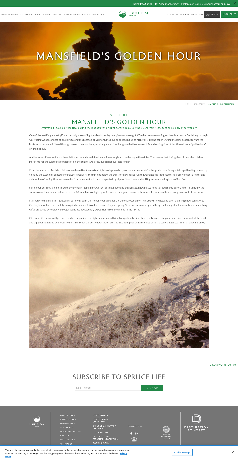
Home (187, 104)
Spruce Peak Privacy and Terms (104, 427)
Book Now (229, 14)
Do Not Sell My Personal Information (105, 437)
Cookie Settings (182, 452)
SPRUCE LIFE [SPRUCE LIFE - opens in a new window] (173, 14)
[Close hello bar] (234, 3)
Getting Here (67, 423)
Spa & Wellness (50, 14)
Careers (64, 435)
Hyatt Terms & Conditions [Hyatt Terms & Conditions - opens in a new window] (100, 420)
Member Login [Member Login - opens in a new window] (68, 419)
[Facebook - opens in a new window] (131, 433)
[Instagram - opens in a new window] (137, 433)
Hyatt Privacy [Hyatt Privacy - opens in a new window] (100, 415)
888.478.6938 (135, 426)
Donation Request (70, 431)
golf (103, 14)
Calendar (185, 14)
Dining (37, 14)
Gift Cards (66, 444)
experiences (26, 14)
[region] (119, 452)
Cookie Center (101, 443)
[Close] (232, 452)
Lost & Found (100, 432)
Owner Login (67, 415)
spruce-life (199, 104)
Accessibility (67, 427)
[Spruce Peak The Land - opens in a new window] (166, 432)
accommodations (9, 14)
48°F (212, 14)
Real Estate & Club (90, 14)
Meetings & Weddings (69, 14)
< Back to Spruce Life (223, 365)
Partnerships (67, 439)
